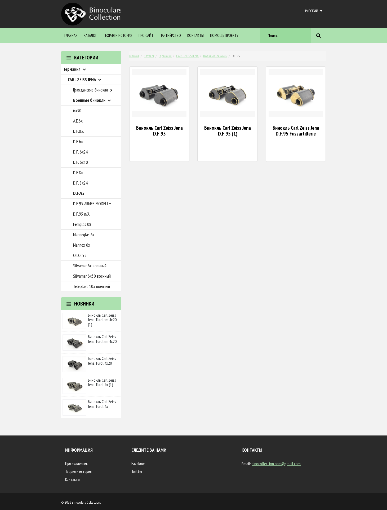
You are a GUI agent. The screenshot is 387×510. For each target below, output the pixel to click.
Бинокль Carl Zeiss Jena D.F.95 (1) (227, 130)
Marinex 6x (81, 245)
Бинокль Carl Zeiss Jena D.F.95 (159, 130)
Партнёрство (170, 35)
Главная (70, 35)
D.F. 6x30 (80, 162)
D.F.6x (78, 142)
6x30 (77, 111)
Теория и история (117, 35)
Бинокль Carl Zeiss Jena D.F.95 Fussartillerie (296, 130)
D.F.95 (78, 193)
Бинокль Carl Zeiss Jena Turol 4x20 (102, 361)
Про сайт (146, 35)
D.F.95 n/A (81, 214)
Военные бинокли (215, 56)
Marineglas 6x (84, 235)
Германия (165, 56)
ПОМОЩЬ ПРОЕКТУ (224, 35)
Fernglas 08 (82, 224)
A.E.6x (78, 121)
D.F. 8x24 (80, 183)
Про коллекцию (76, 463)
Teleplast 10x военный (91, 286)
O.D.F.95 (80, 255)
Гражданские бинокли (93, 90)
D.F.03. (78, 131)
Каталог (90, 35)
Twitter (136, 471)
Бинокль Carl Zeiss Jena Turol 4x (102, 404)
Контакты (195, 35)
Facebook (138, 463)
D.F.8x (78, 173)
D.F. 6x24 (80, 152)
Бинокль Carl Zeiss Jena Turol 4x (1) (102, 382)
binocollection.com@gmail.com (276, 463)
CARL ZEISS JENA (187, 56)
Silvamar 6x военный (89, 266)
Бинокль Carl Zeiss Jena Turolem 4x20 (102, 339)
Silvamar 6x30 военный (92, 276)
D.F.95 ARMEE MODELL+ (92, 204)
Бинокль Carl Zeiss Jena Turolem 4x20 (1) (102, 319)
